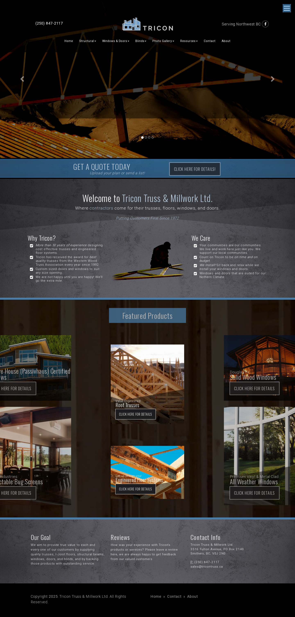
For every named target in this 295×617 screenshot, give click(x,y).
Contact (209, 41)
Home (69, 41)
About (226, 41)
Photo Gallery (163, 41)
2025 (53, 596)
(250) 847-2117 (49, 23)
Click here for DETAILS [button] (142, 398)
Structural (87, 41)
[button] (22, 79)
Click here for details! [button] (225, 169)
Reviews (120, 537)
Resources (189, 41)
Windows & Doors (115, 41)
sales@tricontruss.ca (207, 566)
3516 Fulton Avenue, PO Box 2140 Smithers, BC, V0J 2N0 (217, 549)
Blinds (140, 41)
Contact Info (206, 537)
